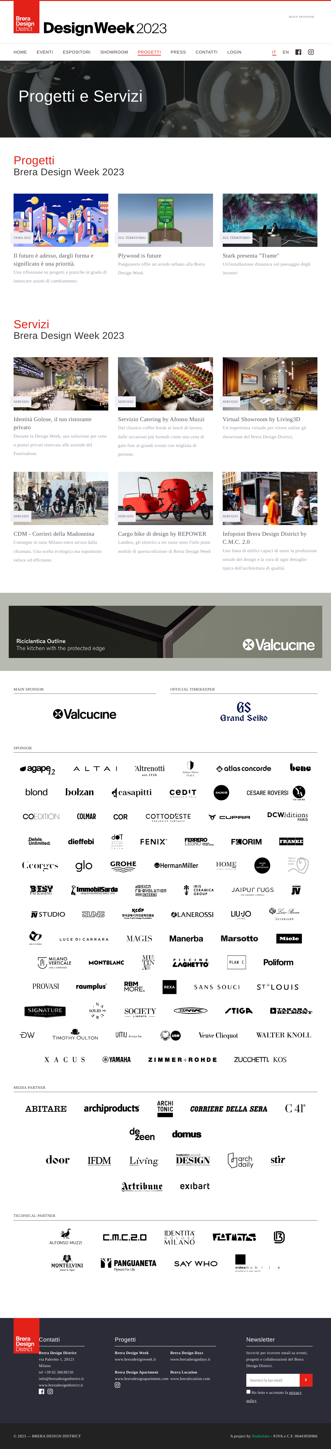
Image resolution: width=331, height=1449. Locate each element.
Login (235, 52)
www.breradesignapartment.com (141, 1378)
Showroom (114, 52)
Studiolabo (261, 1436)
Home (20, 52)
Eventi (45, 52)
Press (178, 52)
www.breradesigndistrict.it (61, 1385)
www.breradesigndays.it (190, 1359)
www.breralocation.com (190, 1378)
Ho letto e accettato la (267, 1392)
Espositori (77, 52)
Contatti (207, 52)
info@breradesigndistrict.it (61, 1378)
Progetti (149, 52)
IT (274, 52)
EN (286, 52)
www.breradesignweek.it (135, 1359)
